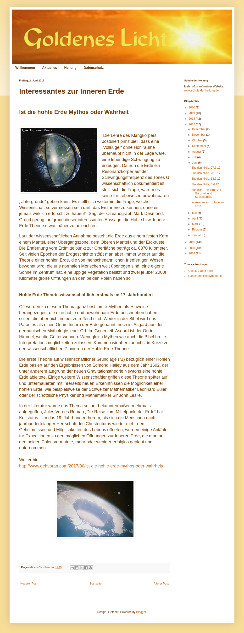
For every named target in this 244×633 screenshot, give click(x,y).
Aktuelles (49, 68)
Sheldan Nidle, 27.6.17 (205, 167)
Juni (195, 162)
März (195, 224)
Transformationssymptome (205, 276)
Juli (194, 157)
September (199, 146)
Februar (197, 229)
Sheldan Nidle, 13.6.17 (205, 178)
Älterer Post (161, 583)
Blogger (141, 612)
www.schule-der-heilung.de (201, 90)
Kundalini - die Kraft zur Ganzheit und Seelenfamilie (206, 193)
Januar (197, 235)
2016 (192, 242)
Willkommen (25, 68)
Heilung (70, 68)
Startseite (95, 583)
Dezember (199, 129)
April (195, 218)
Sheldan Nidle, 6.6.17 (205, 184)
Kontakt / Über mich (200, 271)
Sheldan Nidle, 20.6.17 (205, 173)
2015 (192, 248)
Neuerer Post (28, 583)
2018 (192, 118)
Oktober (197, 140)
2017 (192, 124)
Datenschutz (94, 68)
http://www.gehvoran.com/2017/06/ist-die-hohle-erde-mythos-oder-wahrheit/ (91, 466)
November (199, 134)
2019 (192, 113)
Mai (195, 213)
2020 (192, 107)
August (197, 151)
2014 (192, 253)
